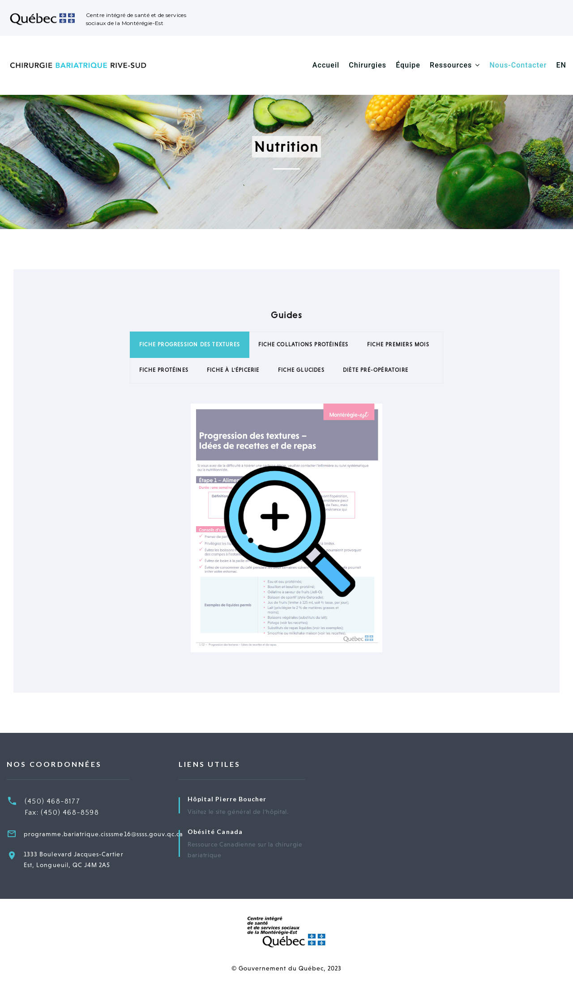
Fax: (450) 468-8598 (62, 812)
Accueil (325, 65)
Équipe (408, 65)
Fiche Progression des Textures (189, 344)
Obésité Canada (215, 831)
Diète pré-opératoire (375, 370)
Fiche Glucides (301, 370)
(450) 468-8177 (52, 801)
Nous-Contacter (518, 65)
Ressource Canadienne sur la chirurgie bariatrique (245, 850)
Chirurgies (367, 65)
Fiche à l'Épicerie (233, 370)
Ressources (451, 65)
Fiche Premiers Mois (398, 344)
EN (561, 65)
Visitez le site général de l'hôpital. (238, 811)
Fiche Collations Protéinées (303, 344)
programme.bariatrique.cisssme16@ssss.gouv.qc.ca (103, 834)
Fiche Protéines (163, 370)
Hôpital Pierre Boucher (227, 799)
